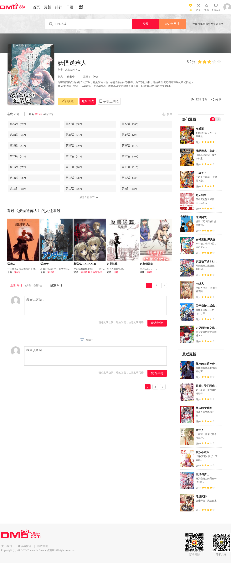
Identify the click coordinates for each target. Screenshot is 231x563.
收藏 (68, 101)
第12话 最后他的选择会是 (93, 272)
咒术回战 (201, 217)
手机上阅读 (111, 101)
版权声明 (42, 546)
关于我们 (6, 546)
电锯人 (200, 283)
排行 (58, 7)
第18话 (131, 156)
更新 (47, 7)
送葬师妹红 (146, 263)
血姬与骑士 (202, 474)
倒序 (169, 114)
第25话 (75, 134)
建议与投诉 (24, 546)
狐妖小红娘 (202, 452)
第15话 (131, 167)
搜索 (145, 23)
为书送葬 (112, 263)
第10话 (75, 188)
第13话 (75, 177)
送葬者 (44, 263)
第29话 (39, 114)
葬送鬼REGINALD (85, 263)
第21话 (131, 145)
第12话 (131, 177)
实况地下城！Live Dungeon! (212, 261)
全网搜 (172, 23)
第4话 (17, 272)
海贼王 (200, 128)
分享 (218, 99)
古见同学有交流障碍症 (209, 328)
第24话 (131, 134)
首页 (36, 7)
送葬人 (11, 263)
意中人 (200, 430)
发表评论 (157, 323)
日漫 (69, 7)
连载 (13, 114)
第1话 (149, 272)
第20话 (18, 156)
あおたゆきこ (72, 69)
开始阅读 (87, 101)
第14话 (18, 177)
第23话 (18, 145)
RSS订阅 (202, 99)
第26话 (18, 134)
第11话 (18, 188)
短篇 (116, 272)
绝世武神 (201, 496)
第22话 (75, 145)
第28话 (75, 124)
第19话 (75, 156)
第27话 (131, 124)
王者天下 (201, 173)
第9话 (130, 188)
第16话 (75, 167)
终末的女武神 (204, 408)
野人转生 (201, 195)
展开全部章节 (87, 197)
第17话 (18, 167)
